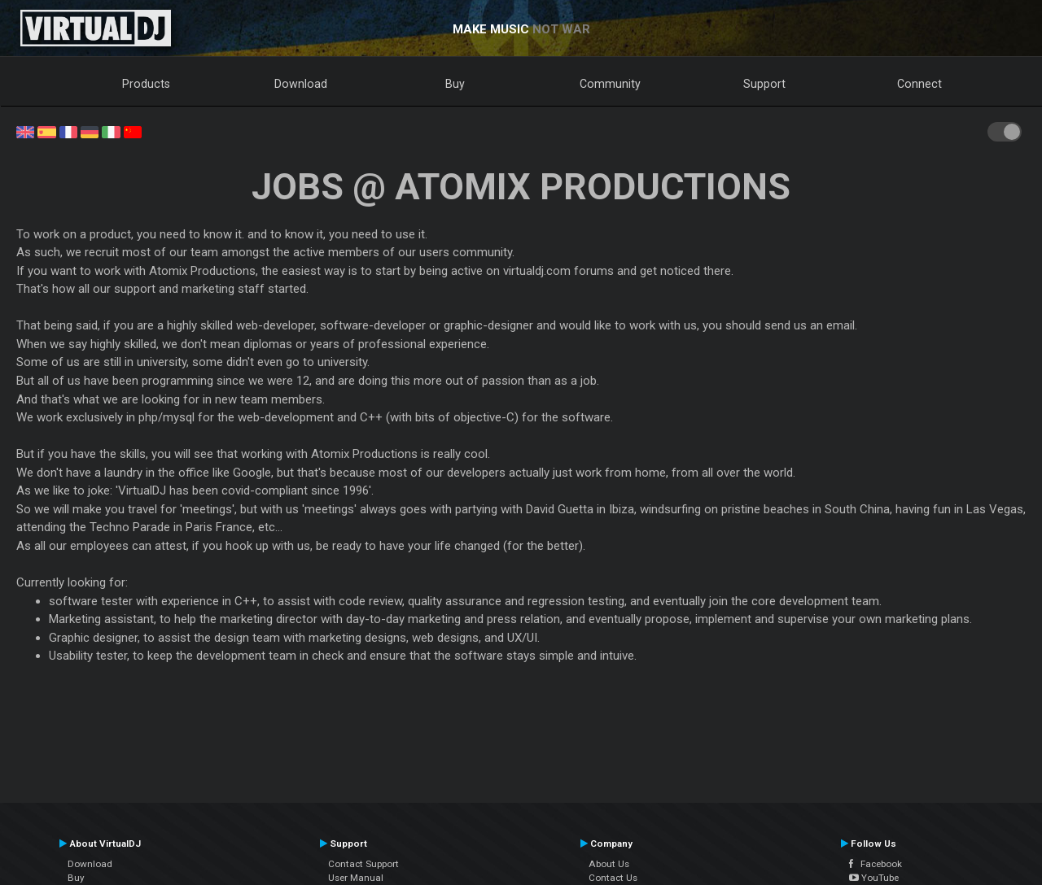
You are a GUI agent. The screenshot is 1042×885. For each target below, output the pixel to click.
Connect (919, 83)
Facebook (875, 864)
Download (300, 83)
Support (764, 83)
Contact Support (363, 864)
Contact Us (613, 877)
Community (610, 83)
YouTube (874, 877)
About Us (609, 864)
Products (146, 83)
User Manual (355, 877)
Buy (455, 83)
